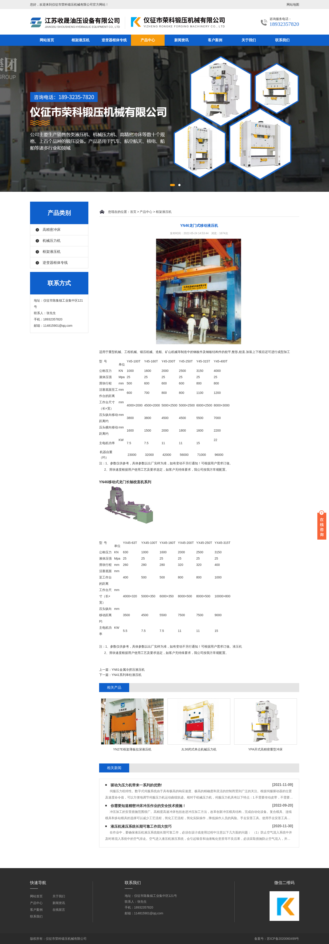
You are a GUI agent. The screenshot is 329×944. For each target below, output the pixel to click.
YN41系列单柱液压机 (127, 675)
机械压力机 (52, 241)
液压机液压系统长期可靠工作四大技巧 (141, 826)
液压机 (237, 646)
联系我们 (282, 40)
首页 (133, 212)
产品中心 (148, 40)
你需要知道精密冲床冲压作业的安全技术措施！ (148, 806)
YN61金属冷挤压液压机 (128, 669)
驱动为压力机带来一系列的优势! (136, 785)
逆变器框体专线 (114, 40)
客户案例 (215, 40)
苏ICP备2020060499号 (283, 938)
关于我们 (249, 40)
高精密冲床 (52, 230)
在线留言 (58, 909)
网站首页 (47, 40)
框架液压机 (80, 40)
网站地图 (293, 4)
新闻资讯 (181, 40)
